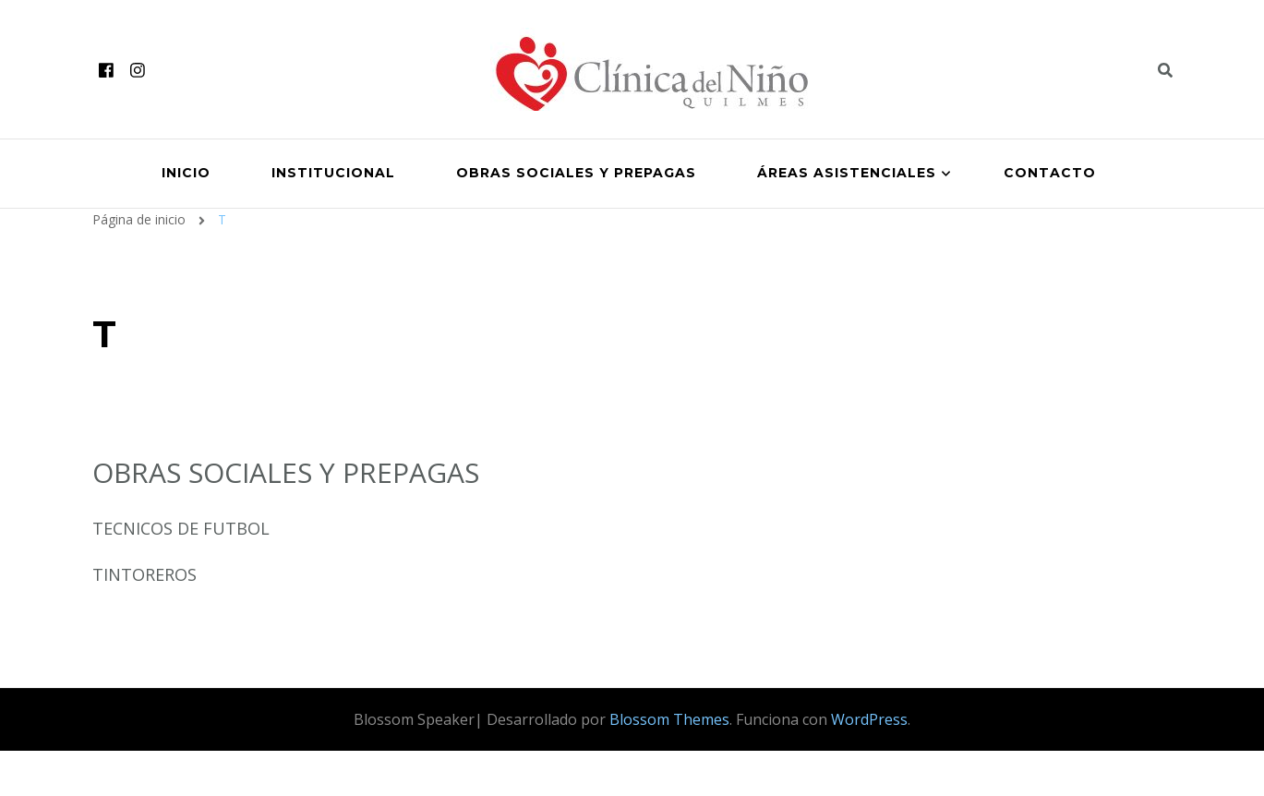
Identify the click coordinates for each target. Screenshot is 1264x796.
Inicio (186, 172)
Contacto (1050, 172)
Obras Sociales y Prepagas (576, 172)
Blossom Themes (669, 719)
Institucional (333, 172)
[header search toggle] (1165, 70)
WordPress (869, 719)
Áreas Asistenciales (846, 172)
